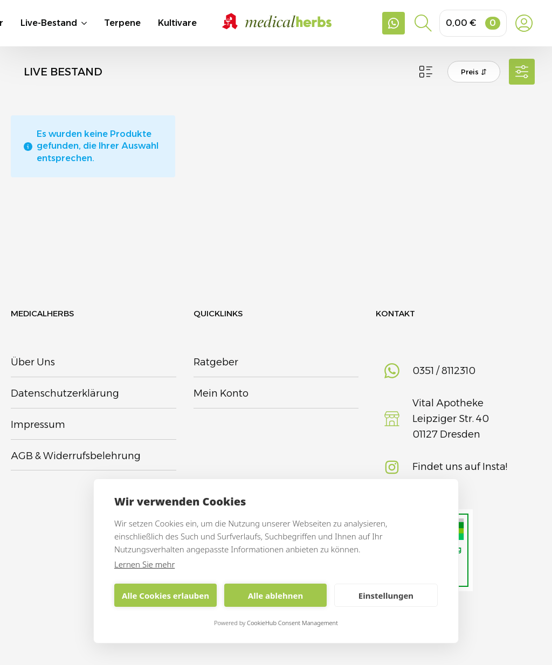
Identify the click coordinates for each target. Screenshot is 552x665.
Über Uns (33, 362)
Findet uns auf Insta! (459, 467)
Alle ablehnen (275, 595)
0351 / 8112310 (443, 371)
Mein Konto (221, 393)
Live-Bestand (48, 23)
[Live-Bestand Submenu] (90, 23)
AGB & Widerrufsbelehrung (76, 456)
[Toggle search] (423, 23)
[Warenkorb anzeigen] (473, 23)
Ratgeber (216, 362)
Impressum (38, 425)
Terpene (122, 23)
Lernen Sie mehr (144, 564)
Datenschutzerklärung (65, 393)
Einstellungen (385, 595)
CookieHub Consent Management (292, 623)
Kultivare (177, 23)
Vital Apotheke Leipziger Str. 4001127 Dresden (450, 418)
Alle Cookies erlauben (165, 595)
